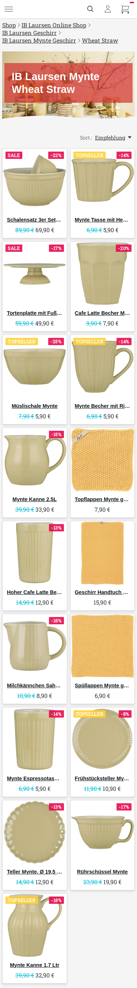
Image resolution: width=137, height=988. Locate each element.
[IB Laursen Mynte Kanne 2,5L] (35, 460)
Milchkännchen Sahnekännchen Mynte (54, 685)
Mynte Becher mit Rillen (104, 406)
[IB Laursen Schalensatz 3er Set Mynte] (35, 181)
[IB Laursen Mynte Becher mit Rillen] (103, 367)
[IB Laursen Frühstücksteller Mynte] (103, 739)
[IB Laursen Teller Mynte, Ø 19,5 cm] (35, 832)
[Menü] (8, 9)
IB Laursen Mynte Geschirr (39, 40)
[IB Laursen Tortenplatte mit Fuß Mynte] (35, 274)
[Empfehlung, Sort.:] (114, 137)
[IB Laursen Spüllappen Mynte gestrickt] (103, 646)
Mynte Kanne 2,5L (34, 499)
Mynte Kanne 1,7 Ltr (34, 965)
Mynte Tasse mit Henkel (104, 220)
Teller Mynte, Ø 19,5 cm (35, 872)
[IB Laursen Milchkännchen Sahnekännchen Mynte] (35, 646)
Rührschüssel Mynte (102, 872)
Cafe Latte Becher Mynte (105, 313)
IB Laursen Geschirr (29, 32)
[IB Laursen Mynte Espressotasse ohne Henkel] (35, 739)
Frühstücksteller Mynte (103, 778)
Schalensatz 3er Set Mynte (39, 220)
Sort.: (86, 137)
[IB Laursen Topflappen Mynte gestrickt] (103, 460)
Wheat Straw (100, 40)
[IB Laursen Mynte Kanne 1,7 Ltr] (35, 926)
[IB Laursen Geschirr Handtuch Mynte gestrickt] (103, 553)
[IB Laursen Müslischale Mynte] (35, 367)
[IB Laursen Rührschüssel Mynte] (103, 832)
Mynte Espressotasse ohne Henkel (49, 778)
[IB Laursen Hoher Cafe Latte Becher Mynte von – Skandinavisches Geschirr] (35, 553)
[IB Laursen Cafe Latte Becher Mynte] (103, 274)
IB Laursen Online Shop (54, 25)
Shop (9, 25)
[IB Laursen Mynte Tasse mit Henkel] (103, 181)
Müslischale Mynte (35, 406)
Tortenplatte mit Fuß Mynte (40, 313)
